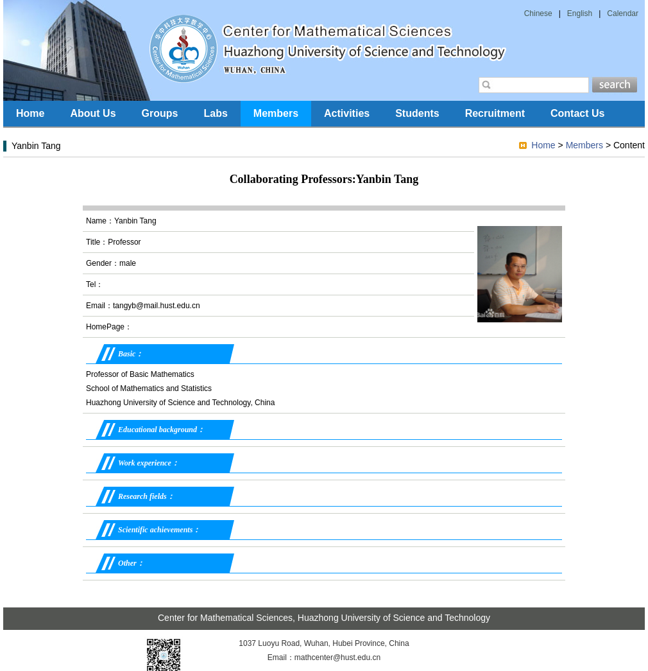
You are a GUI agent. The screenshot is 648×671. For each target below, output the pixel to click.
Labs (215, 113)
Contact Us (577, 113)
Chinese (538, 13)
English (579, 13)
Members (275, 113)
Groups (160, 113)
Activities (347, 113)
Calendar (622, 13)
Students (417, 113)
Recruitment (495, 113)
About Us (92, 113)
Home (30, 113)
